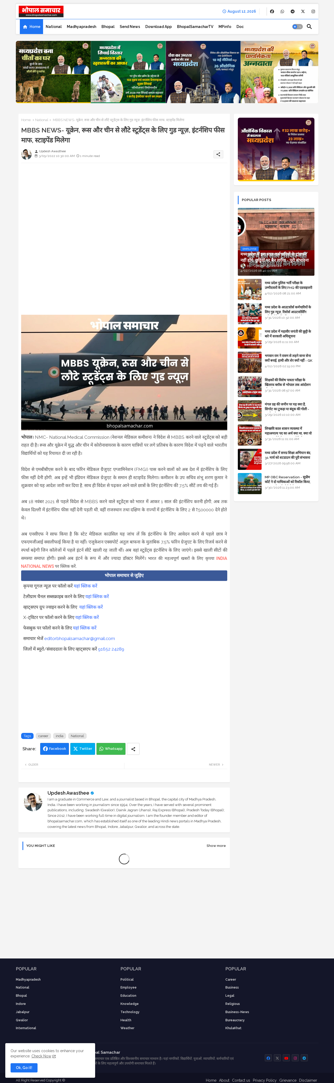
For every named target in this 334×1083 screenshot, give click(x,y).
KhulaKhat (233, 1028)
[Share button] (133, 749)
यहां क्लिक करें (85, 586)
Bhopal (107, 27)
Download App (158, 27)
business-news (237, 1012)
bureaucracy (235, 1020)
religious (232, 1004)
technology (130, 1012)
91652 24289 (111, 649)
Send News (130, 27)
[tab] (31, 26)
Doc (240, 27)
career (43, 736)
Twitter (85, 749)
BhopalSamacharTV (195, 27)
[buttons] (272, 11)
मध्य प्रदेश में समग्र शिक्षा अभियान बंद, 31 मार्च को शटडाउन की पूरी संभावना (288, 455)
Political (127, 979)
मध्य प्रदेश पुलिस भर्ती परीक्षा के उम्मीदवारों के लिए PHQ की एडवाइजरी (288, 285)
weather (127, 1028)
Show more (216, 846)
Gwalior (22, 1020)
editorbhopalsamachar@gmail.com (79, 638)
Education (128, 996)
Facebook (57, 749)
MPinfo (225, 27)
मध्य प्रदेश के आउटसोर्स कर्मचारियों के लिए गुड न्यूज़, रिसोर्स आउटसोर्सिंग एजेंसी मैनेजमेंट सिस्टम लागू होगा (288, 312)
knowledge (129, 1004)
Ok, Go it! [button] (24, 1068)
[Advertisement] (124, 204)
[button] (297, 26)
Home (35, 27)
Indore (21, 1004)
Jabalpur (22, 1012)
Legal (229, 996)
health (125, 1020)
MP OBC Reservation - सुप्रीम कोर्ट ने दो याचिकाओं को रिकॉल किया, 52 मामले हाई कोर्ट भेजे (287, 482)
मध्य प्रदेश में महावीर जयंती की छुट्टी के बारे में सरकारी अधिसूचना (288, 334)
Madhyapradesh (81, 27)
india (59, 736)
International (26, 1028)
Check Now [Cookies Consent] (41, 1056)
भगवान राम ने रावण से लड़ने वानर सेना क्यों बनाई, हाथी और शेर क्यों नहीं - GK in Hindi (288, 360)
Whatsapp (114, 749)
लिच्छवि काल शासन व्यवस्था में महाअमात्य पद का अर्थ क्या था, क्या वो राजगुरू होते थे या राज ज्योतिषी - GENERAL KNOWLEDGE (288, 436)
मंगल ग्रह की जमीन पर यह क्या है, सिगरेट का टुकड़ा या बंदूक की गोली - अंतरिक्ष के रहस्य (287, 409)
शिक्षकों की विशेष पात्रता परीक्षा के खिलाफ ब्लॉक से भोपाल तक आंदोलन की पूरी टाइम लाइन (287, 385)
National (54, 27)
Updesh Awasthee (68, 793)
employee (128, 987)
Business (232, 987)
